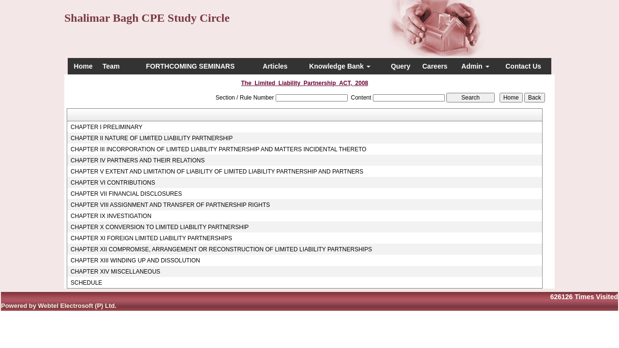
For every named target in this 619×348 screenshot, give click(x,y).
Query (400, 66)
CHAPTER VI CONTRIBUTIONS (113, 182)
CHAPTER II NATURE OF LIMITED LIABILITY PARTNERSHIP (152, 138)
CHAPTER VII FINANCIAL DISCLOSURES (126, 193)
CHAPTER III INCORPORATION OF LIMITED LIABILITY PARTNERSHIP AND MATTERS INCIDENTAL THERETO (219, 149)
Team (111, 66)
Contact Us (523, 66)
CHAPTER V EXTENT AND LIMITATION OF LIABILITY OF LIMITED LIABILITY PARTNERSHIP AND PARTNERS (217, 171)
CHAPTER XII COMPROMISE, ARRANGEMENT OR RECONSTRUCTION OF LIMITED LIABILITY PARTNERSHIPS (221, 249)
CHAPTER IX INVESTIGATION (111, 216)
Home (83, 66)
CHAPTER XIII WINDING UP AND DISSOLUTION (135, 260)
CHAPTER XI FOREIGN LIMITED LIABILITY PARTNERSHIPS (151, 238)
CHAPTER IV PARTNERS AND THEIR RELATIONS (138, 160)
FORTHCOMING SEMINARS (190, 66)
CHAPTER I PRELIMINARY (106, 127)
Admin (475, 66)
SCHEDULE (86, 282)
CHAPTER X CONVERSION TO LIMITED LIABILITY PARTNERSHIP (160, 227)
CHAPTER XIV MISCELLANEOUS (115, 271)
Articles (275, 66)
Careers (434, 66)
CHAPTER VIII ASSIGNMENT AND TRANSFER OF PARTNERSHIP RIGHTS (170, 205)
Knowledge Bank (339, 66)
